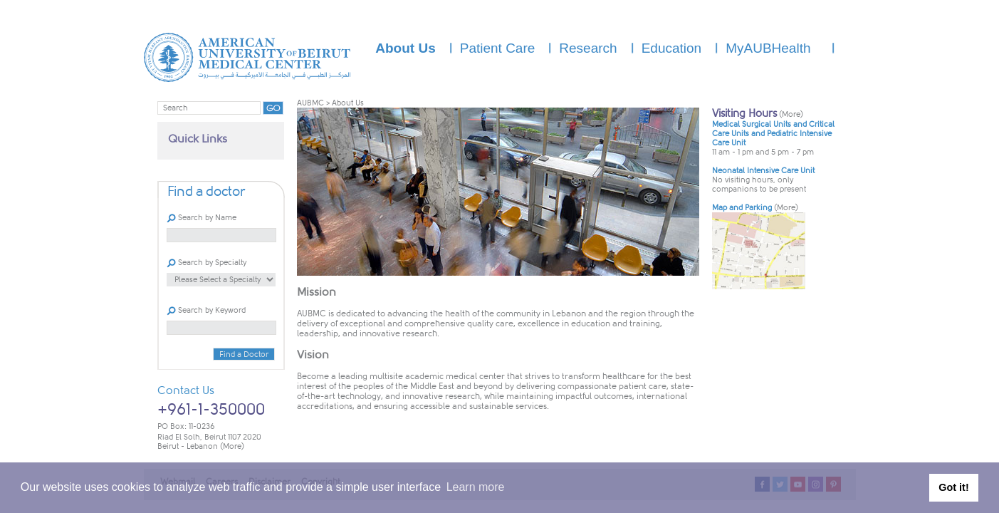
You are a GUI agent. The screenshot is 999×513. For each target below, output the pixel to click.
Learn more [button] (475, 487)
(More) (232, 446)
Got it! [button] (953, 487)
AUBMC (310, 103)
